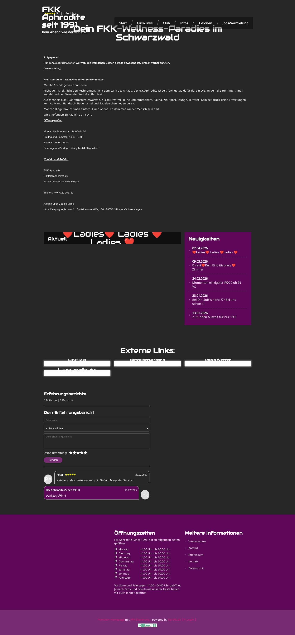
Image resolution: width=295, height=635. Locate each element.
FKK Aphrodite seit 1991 (63, 17)
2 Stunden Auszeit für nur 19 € (214, 315)
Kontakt (193, 561)
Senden (53, 459)
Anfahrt (193, 548)
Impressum (195, 554)
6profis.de (174, 619)
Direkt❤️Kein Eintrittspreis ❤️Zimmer (214, 265)
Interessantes (197, 541)
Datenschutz (196, 568)
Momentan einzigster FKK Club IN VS (216, 282)
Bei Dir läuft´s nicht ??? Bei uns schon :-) (214, 300)
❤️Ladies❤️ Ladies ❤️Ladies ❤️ (215, 250)
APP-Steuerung (140, 619)
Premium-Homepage (111, 619)
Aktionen (205, 23)
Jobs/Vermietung (235, 23)
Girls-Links (144, 23)
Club (166, 23)
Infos (184, 23)
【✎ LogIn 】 (189, 619)
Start (123, 23)
